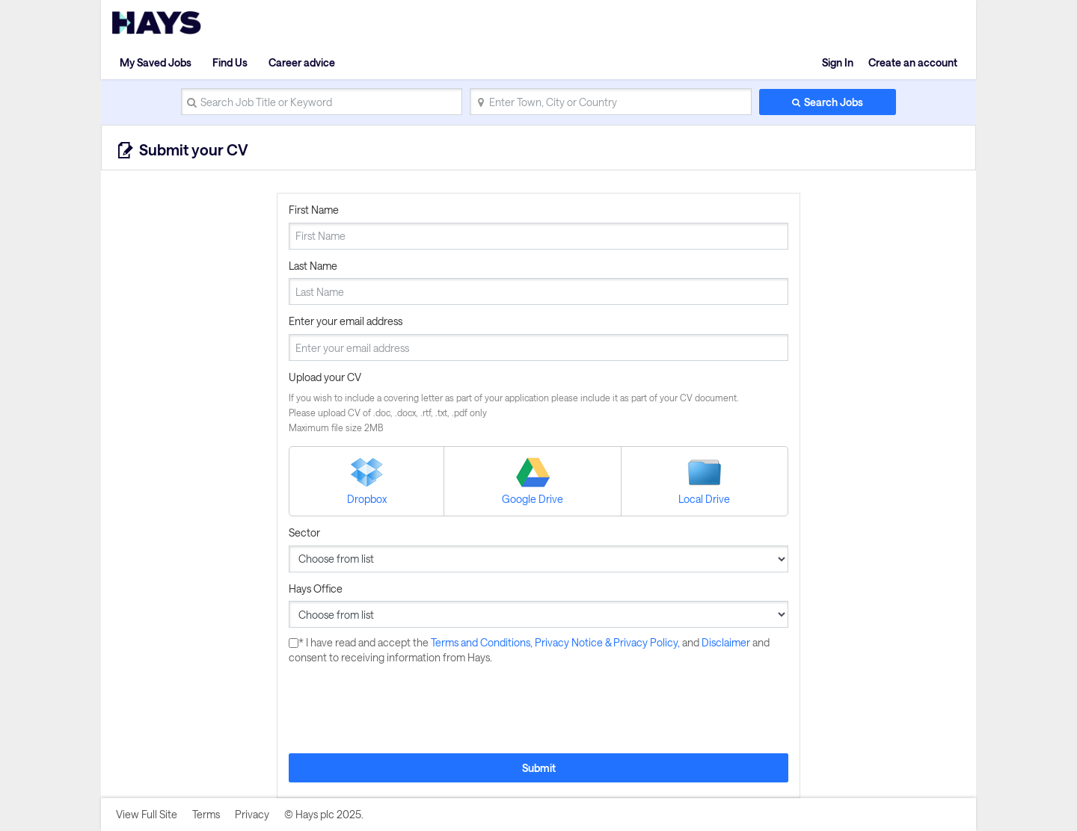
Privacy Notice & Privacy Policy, (608, 642)
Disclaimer (727, 642)
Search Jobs (833, 102)
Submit (539, 768)
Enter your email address (345, 321)
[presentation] (402, 709)
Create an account (912, 62)
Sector (304, 532)
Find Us (230, 62)
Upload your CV (325, 377)
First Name (314, 209)
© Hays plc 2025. (323, 814)
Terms (206, 814)
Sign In (837, 62)
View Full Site (146, 814)
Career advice (302, 62)
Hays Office (316, 588)
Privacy (252, 814)
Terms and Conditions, (483, 642)
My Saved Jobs (155, 62)
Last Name (313, 265)
